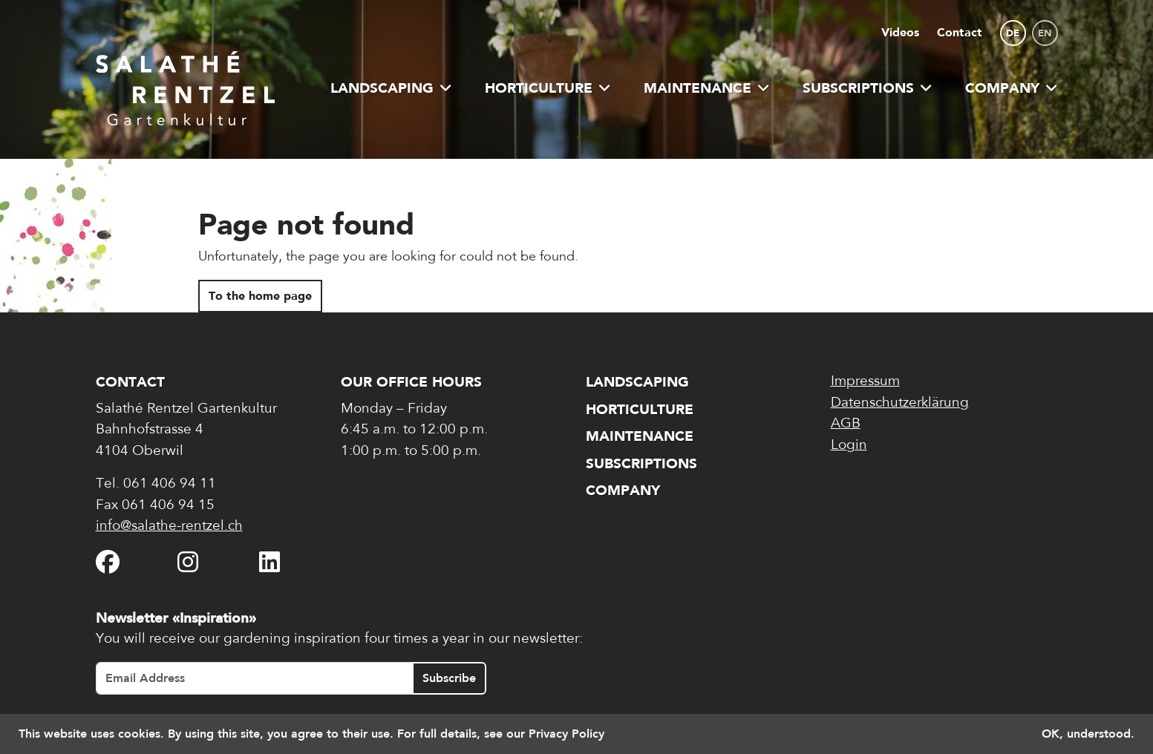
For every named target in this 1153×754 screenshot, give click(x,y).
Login (849, 446)
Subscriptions (867, 87)
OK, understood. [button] (1088, 734)
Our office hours (411, 381)
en (1045, 33)
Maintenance (707, 87)
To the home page (260, 296)
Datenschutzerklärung (900, 403)
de (1012, 33)
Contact (959, 32)
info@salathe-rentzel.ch (169, 526)
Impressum (865, 382)
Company (1011, 87)
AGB (845, 424)
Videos (900, 32)
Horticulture (548, 87)
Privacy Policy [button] (566, 734)
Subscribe (449, 678)
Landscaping (391, 87)
